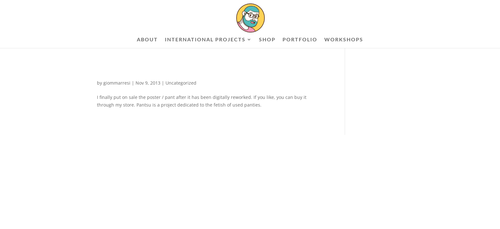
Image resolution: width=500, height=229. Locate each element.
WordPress (173, 143)
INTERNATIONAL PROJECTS (205, 39)
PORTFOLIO (300, 39)
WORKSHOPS (343, 39)
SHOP (267, 39)
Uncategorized (180, 83)
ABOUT (147, 39)
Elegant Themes (129, 143)
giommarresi (116, 83)
